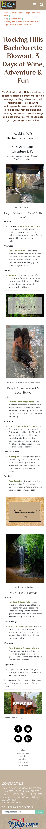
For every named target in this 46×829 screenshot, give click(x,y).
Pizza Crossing (15, 481)
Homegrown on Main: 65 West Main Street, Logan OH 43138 (21, 798)
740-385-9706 (35, 788)
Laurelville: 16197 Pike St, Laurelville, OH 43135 (22, 794)
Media (23, 756)
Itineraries (16, 18)
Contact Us (12, 783)
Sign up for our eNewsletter (17, 807)
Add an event (23, 765)
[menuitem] (8, 5)
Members (23, 759)
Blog (6, 18)
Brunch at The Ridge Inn (20, 626)
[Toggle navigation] (34, 5)
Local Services (23, 753)
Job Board (23, 762)
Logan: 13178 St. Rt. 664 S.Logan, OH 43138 (20, 791)
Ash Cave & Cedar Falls (19, 602)
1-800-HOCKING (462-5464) (14, 788)
